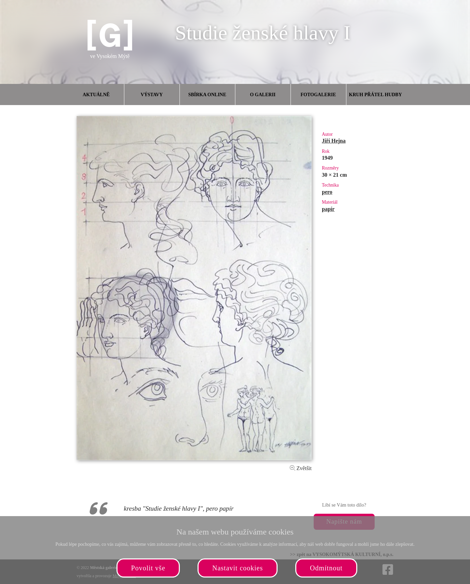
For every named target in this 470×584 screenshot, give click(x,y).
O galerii (263, 94)
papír (328, 209)
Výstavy (152, 94)
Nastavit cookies (237, 568)
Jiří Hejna (334, 141)
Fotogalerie (318, 94)
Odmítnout (326, 568)
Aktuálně (96, 94)
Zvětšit (301, 468)
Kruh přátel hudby (375, 94)
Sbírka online (207, 94)
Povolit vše (148, 568)
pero (327, 192)
